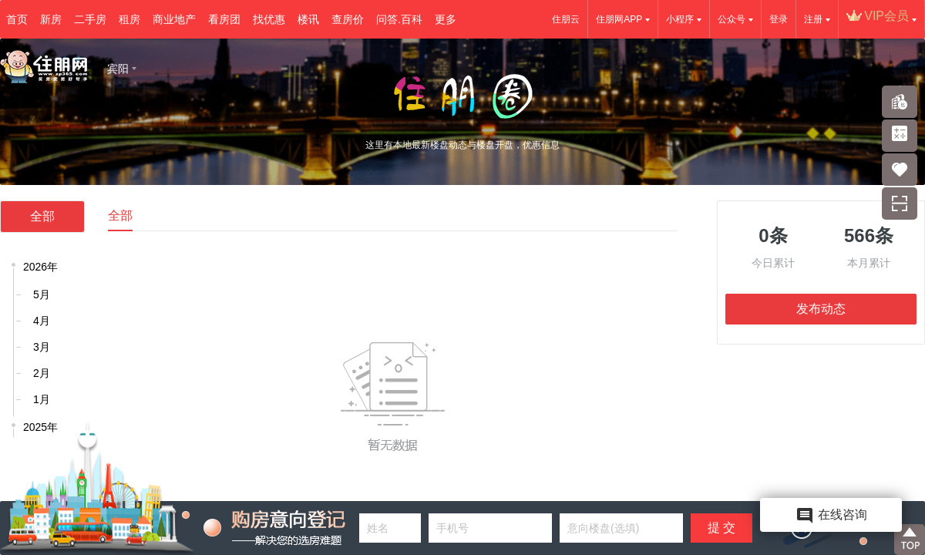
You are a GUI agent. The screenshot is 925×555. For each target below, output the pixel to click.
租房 (129, 19)
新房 (51, 19)
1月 (41, 399)
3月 (41, 347)
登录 (778, 19)
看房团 (224, 19)
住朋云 (566, 19)
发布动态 (821, 308)
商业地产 (174, 19)
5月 (41, 294)
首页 (17, 19)
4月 (41, 320)
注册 (813, 19)
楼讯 (308, 19)
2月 (41, 373)
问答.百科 (399, 19)
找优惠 (269, 19)
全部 (42, 216)
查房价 (347, 19)
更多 (445, 19)
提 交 (721, 527)
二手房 (90, 19)
